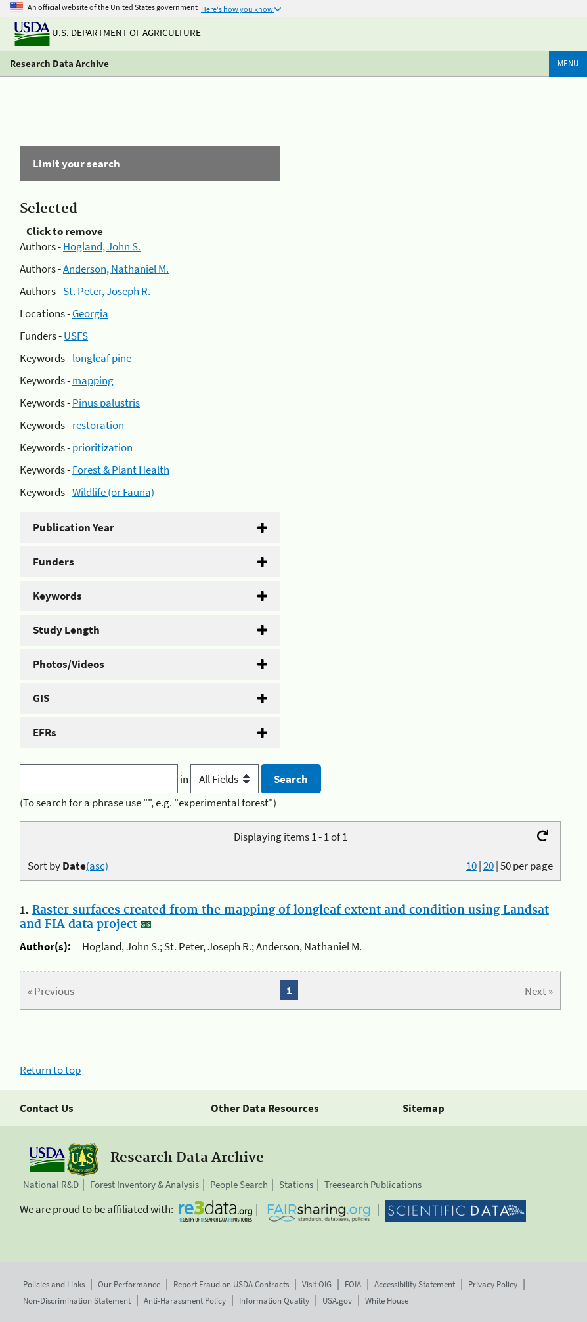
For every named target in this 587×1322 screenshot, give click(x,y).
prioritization (102, 447)
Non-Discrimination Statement (77, 1300)
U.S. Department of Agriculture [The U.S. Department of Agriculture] (107, 32)
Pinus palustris (106, 402)
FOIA (353, 1284)
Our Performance (129, 1284)
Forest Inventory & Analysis (144, 1184)
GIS (41, 698)
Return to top (50, 1070)
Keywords (57, 595)
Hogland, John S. (102, 246)
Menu (567, 63)
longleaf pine (101, 358)
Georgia (90, 313)
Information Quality (274, 1300)
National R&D (51, 1184)
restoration (98, 425)
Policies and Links (54, 1284)
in (220, 779)
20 (488, 865)
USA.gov (337, 1300)
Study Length (66, 630)
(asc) (97, 865)
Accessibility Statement (414, 1284)
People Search (239, 1184)
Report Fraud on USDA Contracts (231, 1284)
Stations (296, 1184)
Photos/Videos (68, 664)
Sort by (68, 865)
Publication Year (73, 527)
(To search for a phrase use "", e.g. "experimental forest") (148, 802)
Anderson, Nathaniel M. (116, 268)
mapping (93, 380)
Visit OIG (317, 1284)
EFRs (44, 732)
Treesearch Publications (373, 1184)
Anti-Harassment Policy (185, 1300)
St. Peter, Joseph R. (106, 291)
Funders (53, 561)
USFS (76, 335)
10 (471, 865)
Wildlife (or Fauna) (113, 492)
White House (386, 1300)
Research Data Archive (59, 63)
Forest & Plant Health (120, 469)
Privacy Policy (492, 1284)
